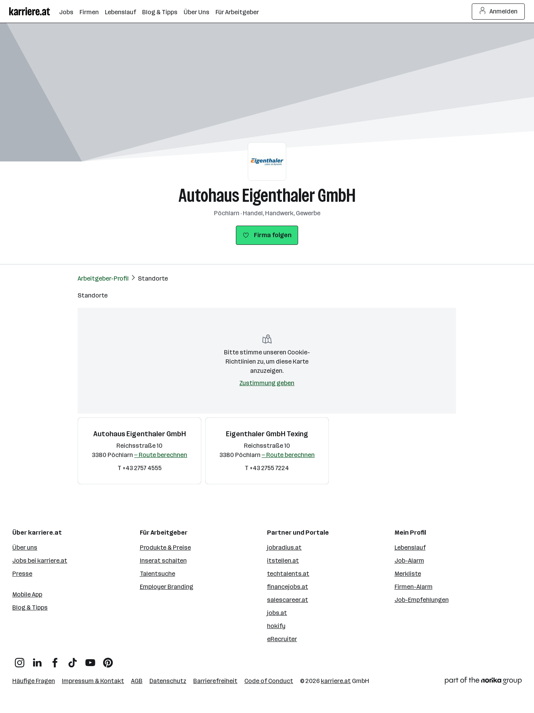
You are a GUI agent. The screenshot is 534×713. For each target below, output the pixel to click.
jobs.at (277, 613)
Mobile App (27, 594)
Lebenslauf (410, 547)
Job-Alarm (409, 560)
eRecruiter (282, 639)
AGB (137, 681)
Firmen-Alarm (414, 586)
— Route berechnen (160, 455)
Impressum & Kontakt (93, 681)
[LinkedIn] (37, 659)
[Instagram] (19, 659)
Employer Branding (166, 586)
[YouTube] (90, 659)
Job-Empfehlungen (422, 599)
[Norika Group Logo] (483, 682)
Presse (22, 573)
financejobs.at (287, 586)
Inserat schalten (163, 560)
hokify (276, 626)
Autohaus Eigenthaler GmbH (267, 195)
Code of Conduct (268, 681)
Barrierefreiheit (215, 681)
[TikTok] (72, 659)
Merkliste (408, 573)
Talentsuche (157, 573)
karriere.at (336, 681)
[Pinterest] (108, 659)
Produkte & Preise (165, 547)
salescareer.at (287, 599)
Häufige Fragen (33, 681)
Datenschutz (167, 681)
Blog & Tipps (30, 607)
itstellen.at (283, 560)
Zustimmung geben (266, 383)
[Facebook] (55, 659)
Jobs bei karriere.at (39, 560)
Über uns (24, 547)
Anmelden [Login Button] (498, 11)
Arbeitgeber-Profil (103, 278)
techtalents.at (288, 573)
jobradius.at (284, 547)
